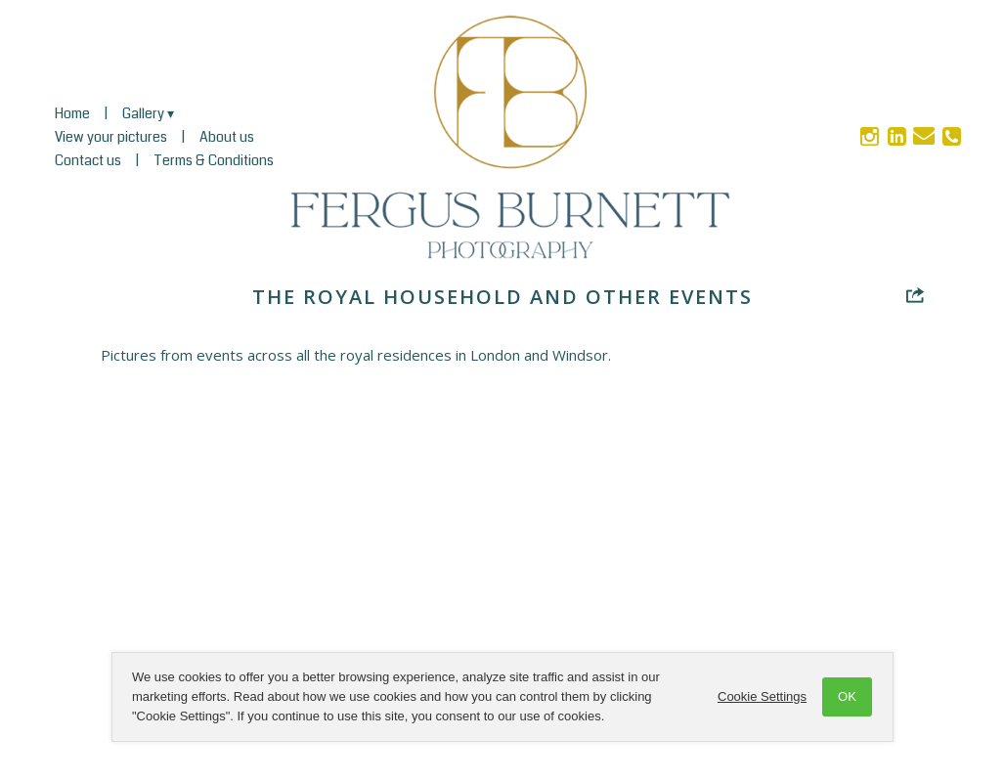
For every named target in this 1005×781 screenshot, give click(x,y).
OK (847, 696)
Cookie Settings (762, 696)
